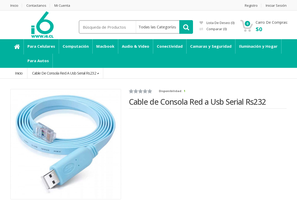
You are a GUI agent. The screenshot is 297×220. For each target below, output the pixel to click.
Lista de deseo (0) (216, 22)
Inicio (14, 5)
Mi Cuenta (62, 5)
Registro (251, 5)
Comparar (213, 29)
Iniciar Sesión (276, 5)
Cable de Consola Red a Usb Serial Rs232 (64, 73)
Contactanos (36, 5)
